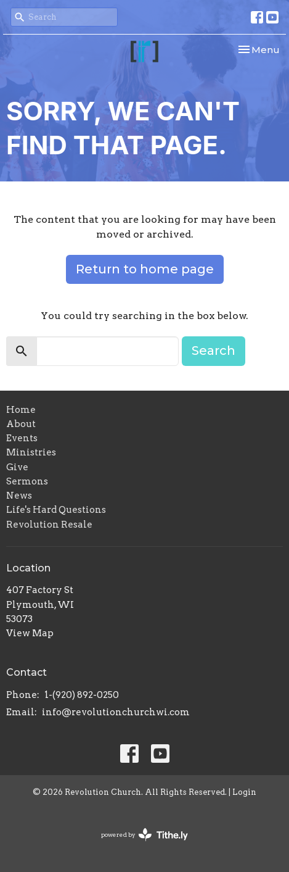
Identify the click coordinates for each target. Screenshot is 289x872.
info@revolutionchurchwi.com (116, 712)
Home (21, 409)
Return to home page (145, 269)
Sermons (27, 481)
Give (17, 467)
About (21, 424)
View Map (30, 633)
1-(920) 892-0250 (81, 694)
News (19, 495)
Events (22, 438)
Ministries (31, 452)
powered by (144, 835)
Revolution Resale (49, 524)
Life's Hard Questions (56, 509)
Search (213, 350)
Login (244, 792)
